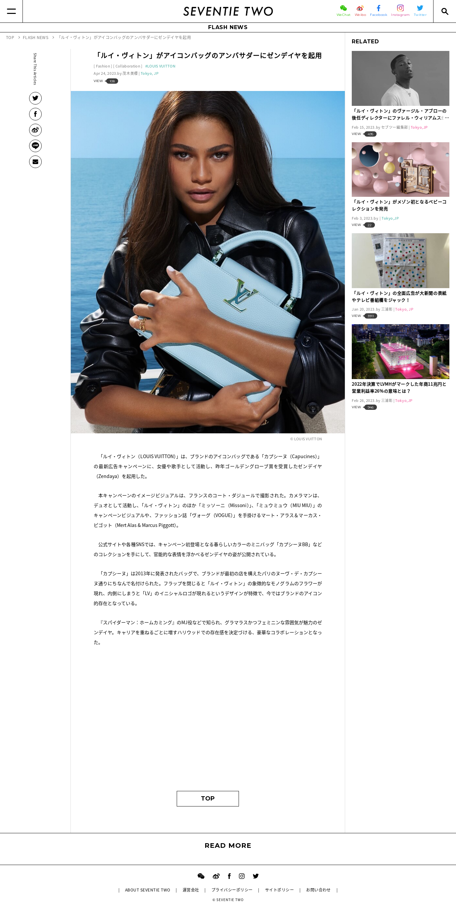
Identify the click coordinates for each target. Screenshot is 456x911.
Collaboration (127, 66)
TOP (208, 798)
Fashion (103, 66)
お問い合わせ (318, 890)
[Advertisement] (208, 721)
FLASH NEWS (228, 27)
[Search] (444, 11)
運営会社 (191, 890)
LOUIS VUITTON (161, 66)
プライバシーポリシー (232, 890)
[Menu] (11, 11)
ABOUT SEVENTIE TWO (147, 890)
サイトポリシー (279, 890)
